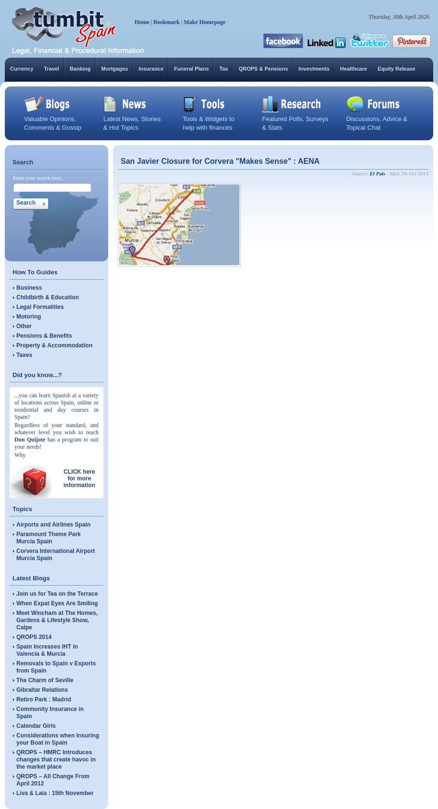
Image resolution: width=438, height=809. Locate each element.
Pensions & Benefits (44, 335)
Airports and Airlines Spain (53, 524)
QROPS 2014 (33, 637)
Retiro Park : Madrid (43, 699)
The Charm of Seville (45, 680)
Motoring (28, 316)
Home (142, 22)
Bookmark (166, 22)
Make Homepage (204, 22)
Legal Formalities (40, 307)
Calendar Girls (36, 726)
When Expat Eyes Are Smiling (57, 603)
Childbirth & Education (47, 297)
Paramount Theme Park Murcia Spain (48, 538)
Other (24, 326)
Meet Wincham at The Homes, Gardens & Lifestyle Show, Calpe (57, 620)
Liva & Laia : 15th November (55, 793)
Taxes (24, 355)
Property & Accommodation (54, 345)
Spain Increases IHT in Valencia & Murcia (47, 650)
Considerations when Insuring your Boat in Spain (57, 739)
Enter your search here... (39, 178)
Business (29, 287)
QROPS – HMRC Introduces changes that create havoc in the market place (56, 759)
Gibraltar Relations (42, 689)
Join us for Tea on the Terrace (57, 593)
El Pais (378, 173)
